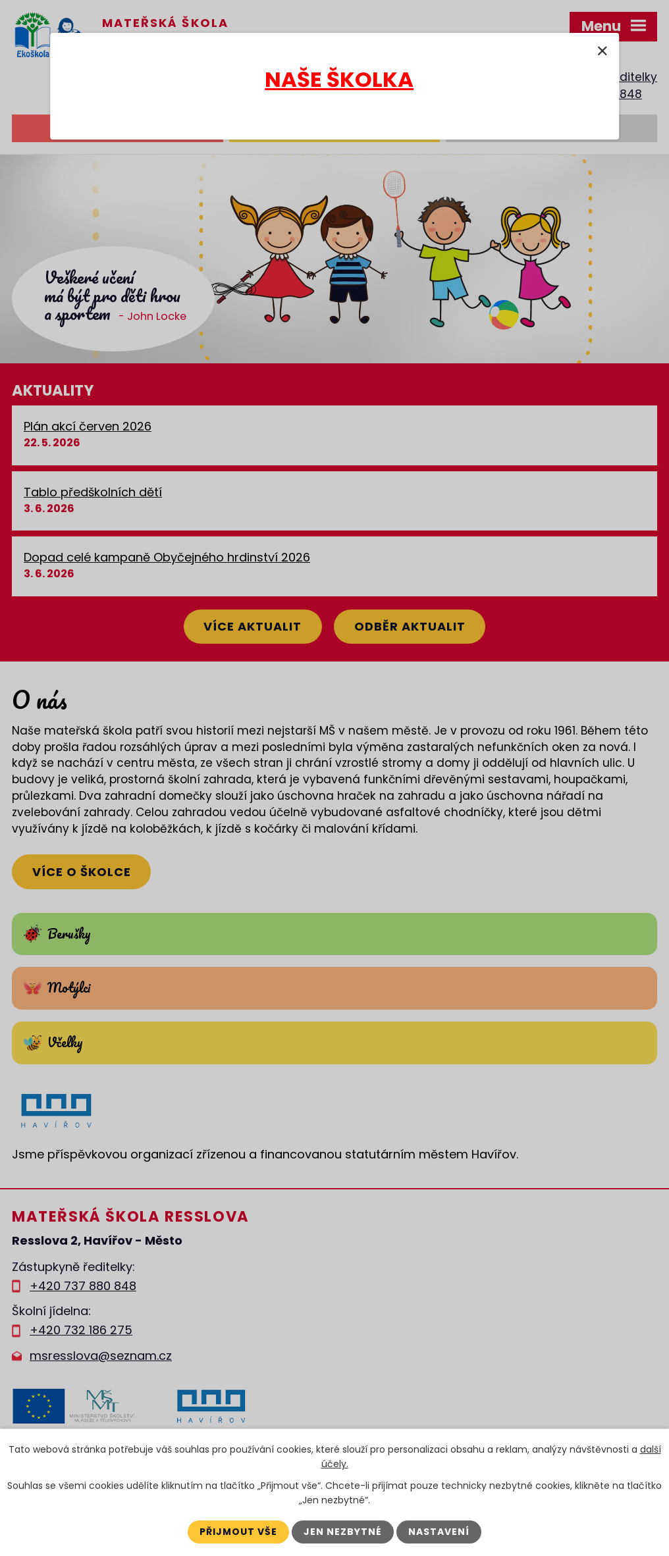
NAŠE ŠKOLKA (339, 79)
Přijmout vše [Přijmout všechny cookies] (238, 1531)
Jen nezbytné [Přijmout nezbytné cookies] (343, 1531)
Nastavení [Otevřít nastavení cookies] (438, 1531)
